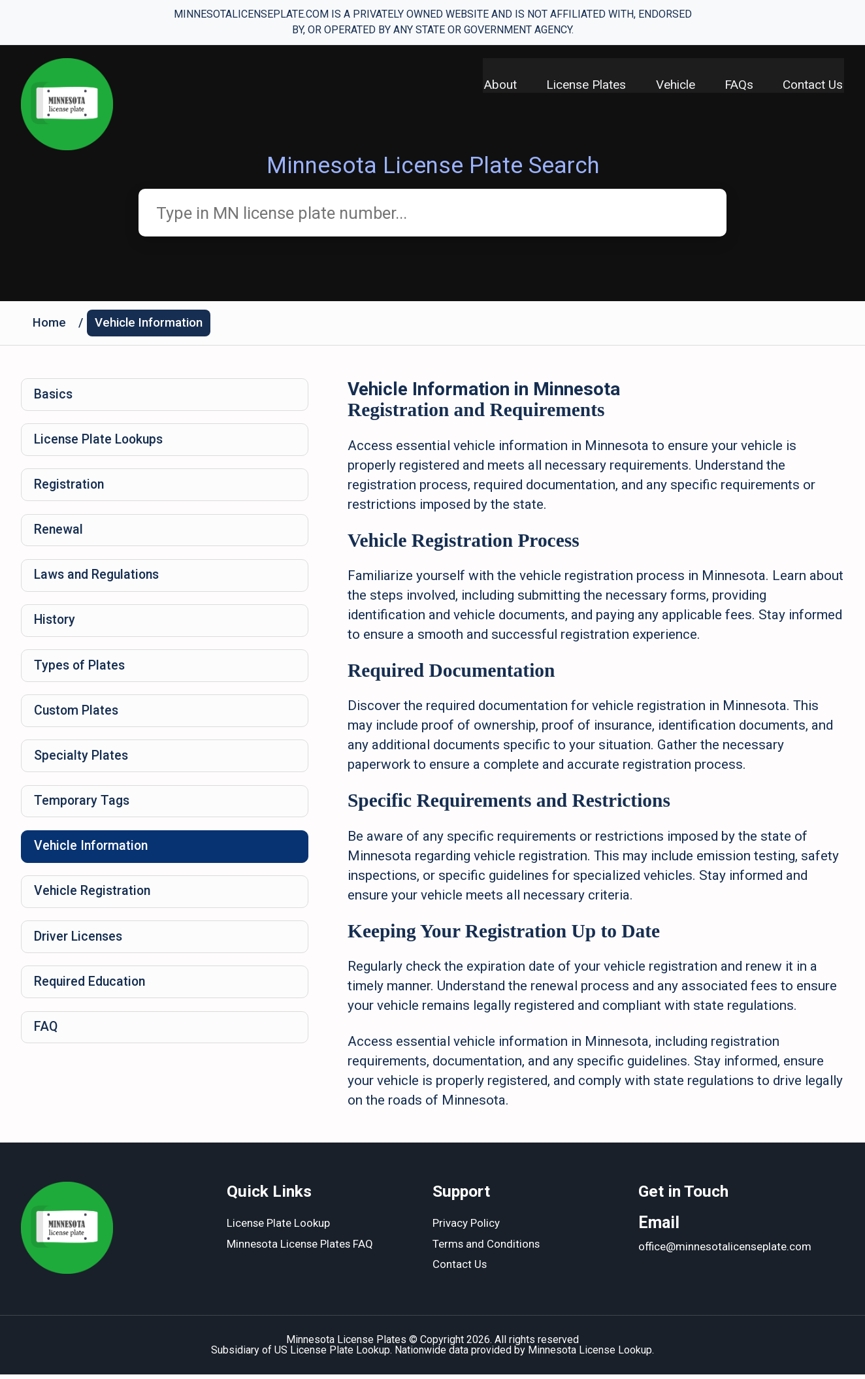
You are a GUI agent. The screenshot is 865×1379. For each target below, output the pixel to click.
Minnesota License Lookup (590, 1354)
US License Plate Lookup (332, 1354)
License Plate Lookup (279, 1228)
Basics (54, 397)
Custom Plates (78, 722)
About (494, 85)
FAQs (738, 85)
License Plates (582, 85)
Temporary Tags (83, 814)
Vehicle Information (151, 325)
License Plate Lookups (102, 443)
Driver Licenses (80, 954)
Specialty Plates (82, 768)
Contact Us (814, 85)
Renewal (59, 536)
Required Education (92, 1000)
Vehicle (673, 85)
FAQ (47, 1046)
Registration (71, 490)
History (56, 629)
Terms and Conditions (486, 1249)
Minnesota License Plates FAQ (301, 1249)
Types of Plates (81, 675)
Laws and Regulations (100, 583)
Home (50, 325)
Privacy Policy (466, 1228)
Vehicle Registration (94, 907)
